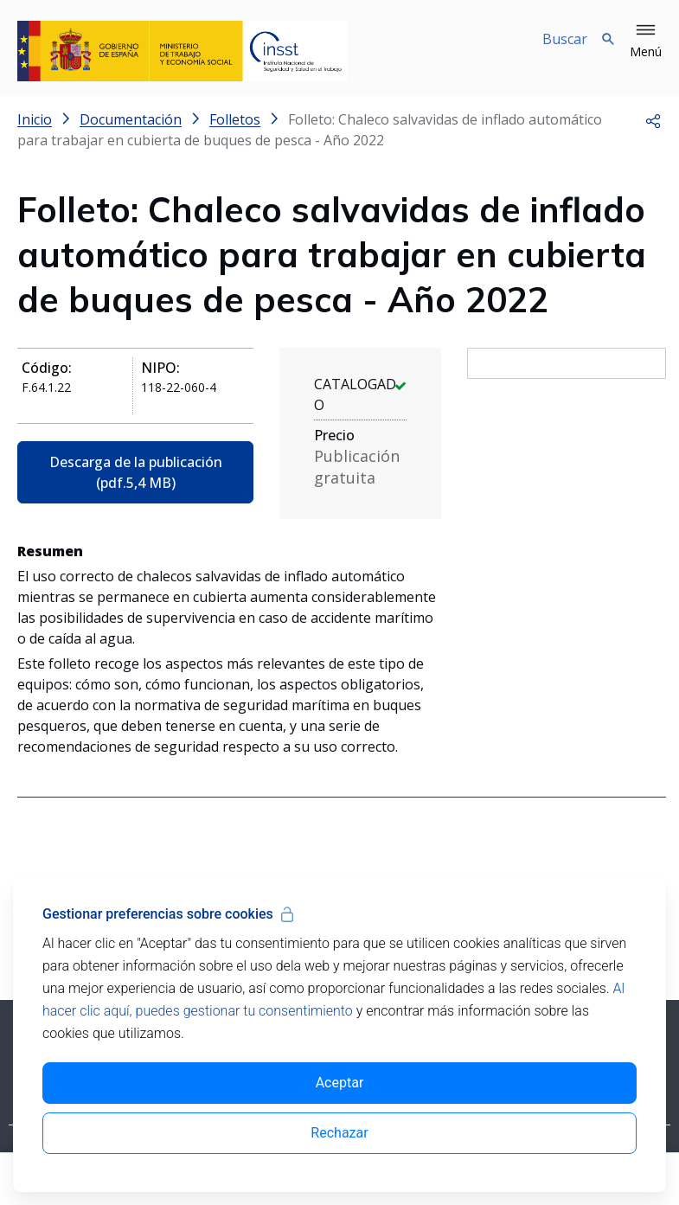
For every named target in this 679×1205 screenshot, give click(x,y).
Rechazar (339, 1133)
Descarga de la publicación (135, 472)
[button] (646, 41)
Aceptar (340, 1082)
